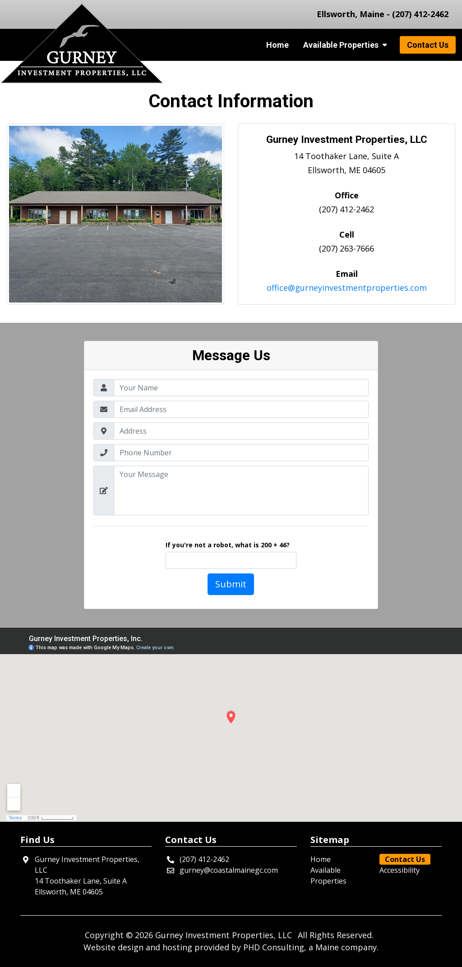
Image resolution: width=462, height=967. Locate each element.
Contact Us (427, 45)
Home (277, 45)
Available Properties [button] (345, 45)
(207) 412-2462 (420, 14)
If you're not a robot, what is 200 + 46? (228, 545)
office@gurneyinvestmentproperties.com (347, 287)
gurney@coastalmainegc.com (229, 870)
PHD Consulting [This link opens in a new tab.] (273, 947)
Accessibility (399, 870)
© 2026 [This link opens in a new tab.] (139, 935)
